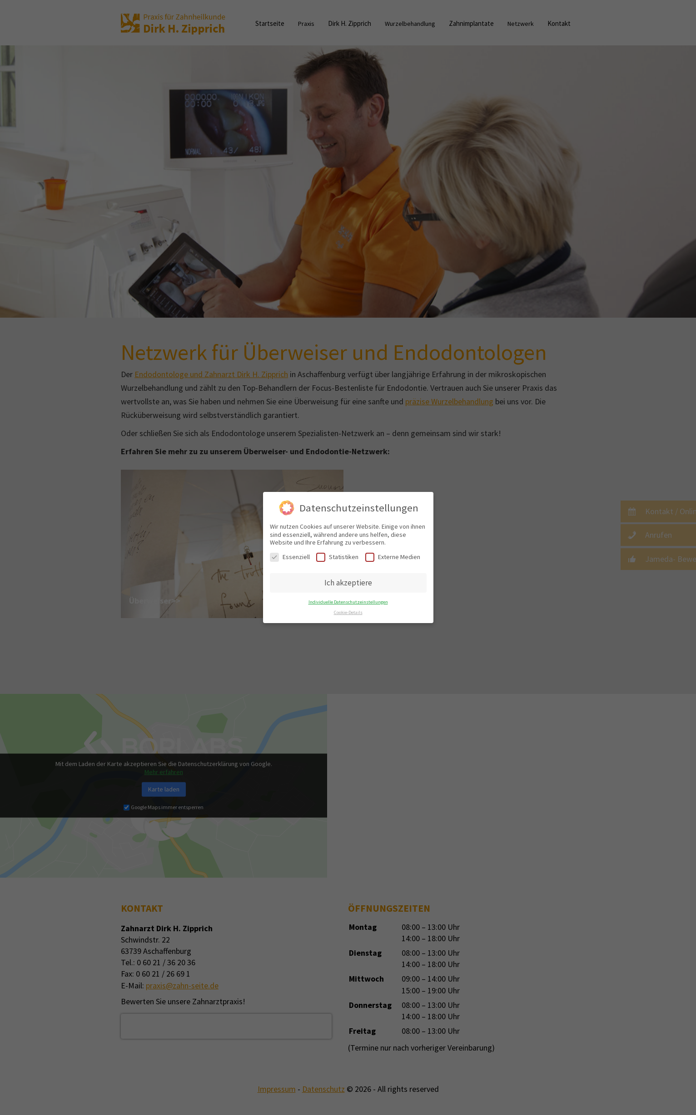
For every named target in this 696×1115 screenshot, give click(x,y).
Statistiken (337, 557)
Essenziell (290, 557)
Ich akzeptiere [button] (348, 583)
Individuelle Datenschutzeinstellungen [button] (348, 602)
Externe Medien (392, 557)
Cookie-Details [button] (348, 612)
